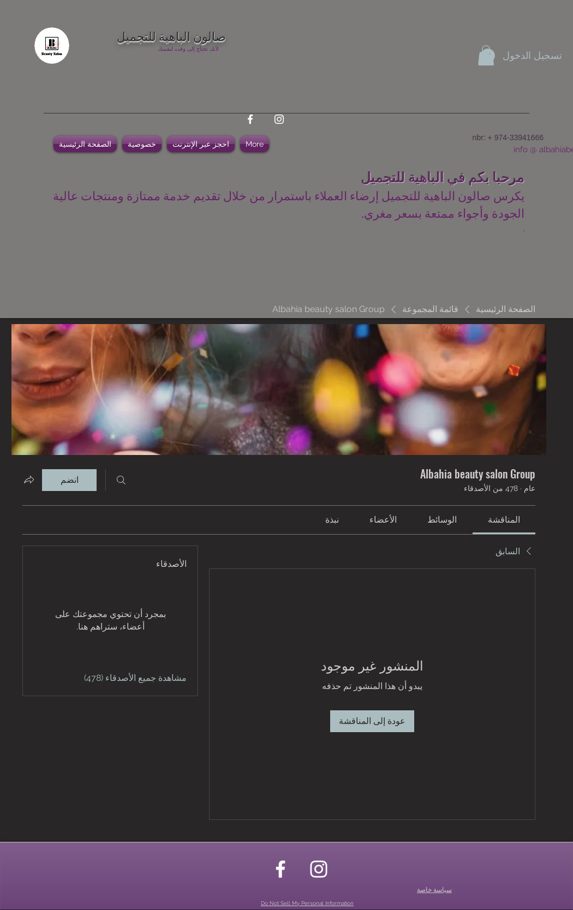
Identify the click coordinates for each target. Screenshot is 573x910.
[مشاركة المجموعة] (28, 479)
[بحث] (121, 480)
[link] (504, 519)
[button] (486, 55)
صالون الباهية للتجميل (171, 35)
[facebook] (250, 119)
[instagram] (279, 119)
